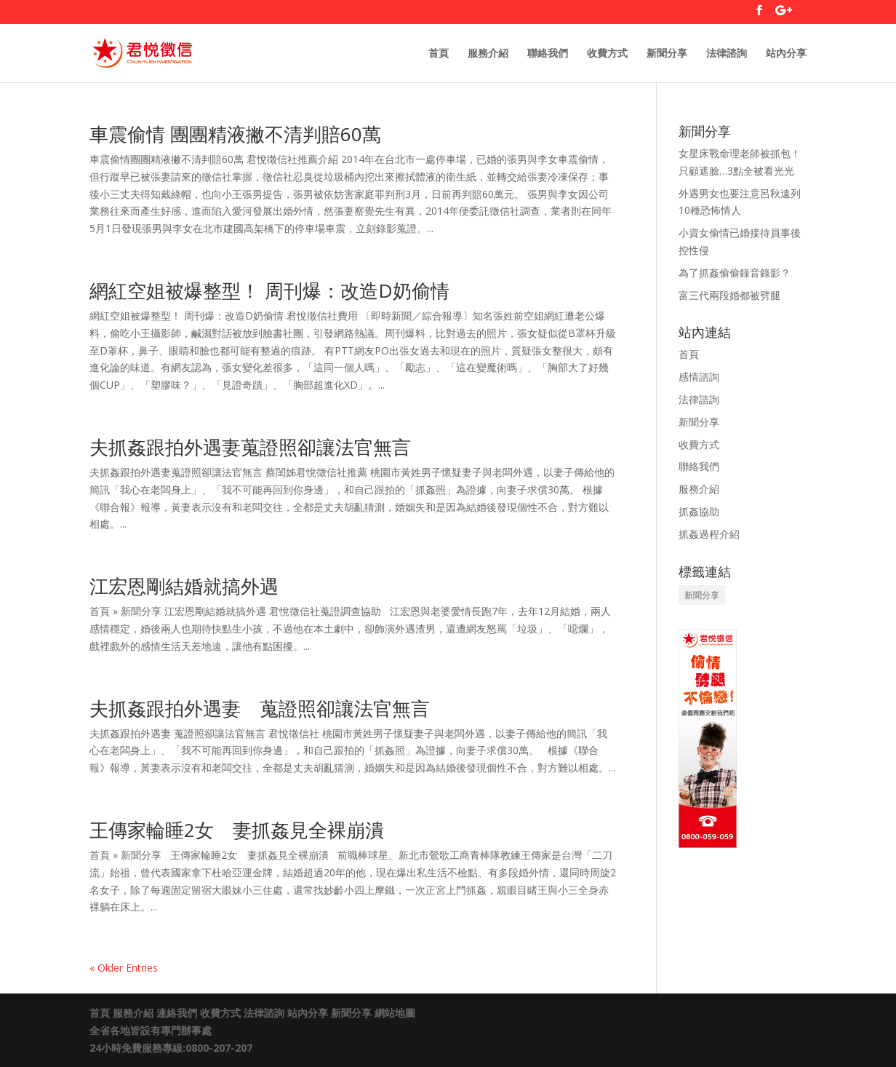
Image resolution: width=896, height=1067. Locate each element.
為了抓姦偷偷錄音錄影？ (735, 272)
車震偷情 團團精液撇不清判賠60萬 (235, 134)
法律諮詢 (726, 54)
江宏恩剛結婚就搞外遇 (184, 586)
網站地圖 (395, 1013)
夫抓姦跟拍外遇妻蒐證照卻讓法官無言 (250, 447)
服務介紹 (488, 54)
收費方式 (607, 54)
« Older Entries (123, 968)
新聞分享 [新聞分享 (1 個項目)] (701, 595)
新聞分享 (667, 54)
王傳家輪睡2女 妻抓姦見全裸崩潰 (236, 830)
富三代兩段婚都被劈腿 (729, 295)
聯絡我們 (547, 54)
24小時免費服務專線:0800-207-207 (170, 1048)
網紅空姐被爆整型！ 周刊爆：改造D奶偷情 (269, 290)
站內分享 (786, 54)
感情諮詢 (699, 377)
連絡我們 (176, 1013)
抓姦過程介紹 (709, 534)
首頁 (438, 54)
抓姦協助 (699, 511)
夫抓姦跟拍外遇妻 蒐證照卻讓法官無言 (259, 708)
